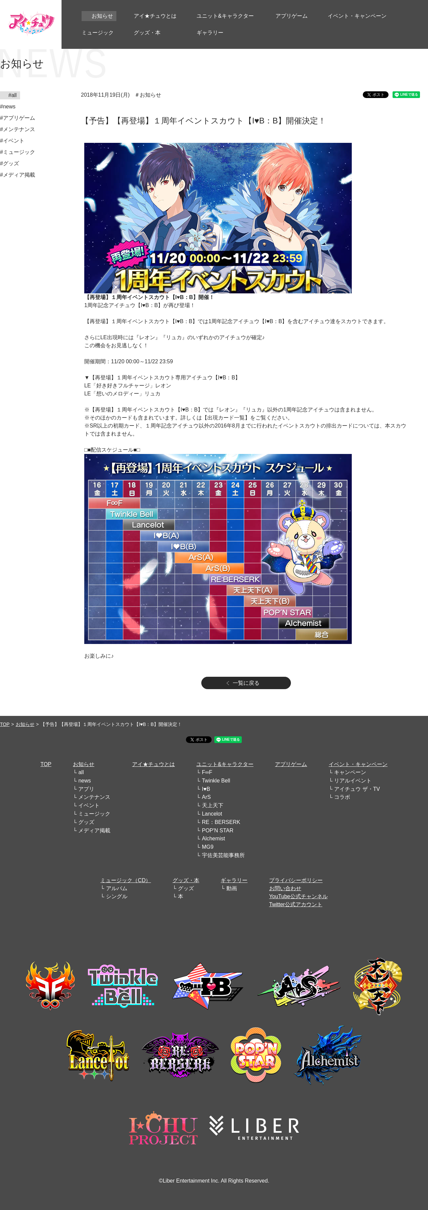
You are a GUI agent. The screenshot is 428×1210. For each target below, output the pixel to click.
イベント (89, 805)
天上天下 (212, 805)
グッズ (86, 822)
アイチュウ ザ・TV (357, 789)
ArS (206, 797)
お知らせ (25, 724)
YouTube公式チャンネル (298, 896)
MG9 (208, 847)
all (81, 772)
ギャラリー (234, 880)
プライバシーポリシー (296, 880)
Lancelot (212, 814)
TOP (5, 724)
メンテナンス (94, 797)
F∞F (207, 772)
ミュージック (94, 814)
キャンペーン (350, 772)
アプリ (86, 789)
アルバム (116, 888)
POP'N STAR (217, 830)
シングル (116, 896)
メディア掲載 (94, 830)
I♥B (206, 789)
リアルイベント (352, 780)
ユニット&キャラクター (224, 764)
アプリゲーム (291, 764)
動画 (231, 888)
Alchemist (213, 838)
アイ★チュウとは (153, 764)
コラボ (342, 797)
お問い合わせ (285, 888)
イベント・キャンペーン (358, 764)
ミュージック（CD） (125, 880)
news (84, 780)
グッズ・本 (186, 880)
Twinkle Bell (216, 780)
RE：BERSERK (221, 822)
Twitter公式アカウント (295, 904)
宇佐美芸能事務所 (223, 855)
